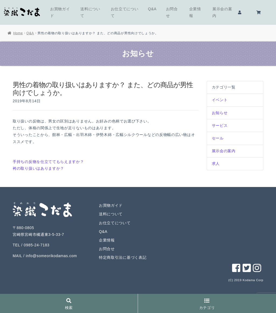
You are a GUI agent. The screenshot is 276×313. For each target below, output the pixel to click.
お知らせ (220, 113)
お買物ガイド (60, 12)
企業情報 (195, 12)
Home (18, 33)
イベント (220, 100)
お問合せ (172, 12)
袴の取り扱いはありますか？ (38, 168)
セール (218, 138)
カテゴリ (207, 304)
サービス (220, 125)
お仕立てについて (125, 12)
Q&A (152, 9)
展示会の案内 (222, 12)
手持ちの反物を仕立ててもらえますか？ (48, 161)
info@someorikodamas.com (51, 256)
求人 (216, 163)
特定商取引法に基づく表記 (122, 257)
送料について (90, 12)
